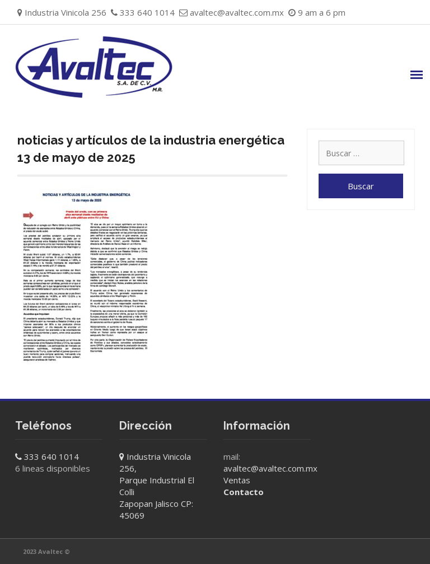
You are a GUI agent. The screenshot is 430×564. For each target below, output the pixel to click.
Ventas (236, 480)
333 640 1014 (51, 456)
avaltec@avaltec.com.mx (237, 12)
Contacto (243, 491)
